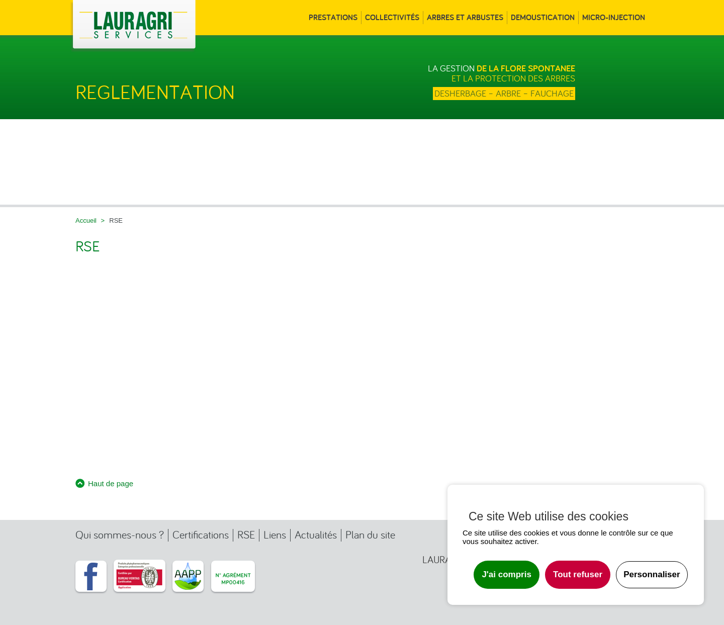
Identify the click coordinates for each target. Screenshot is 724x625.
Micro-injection (613, 17)
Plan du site (370, 534)
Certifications (200, 534)
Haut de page (110, 483)
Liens (274, 534)
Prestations (333, 17)
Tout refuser (577, 574)
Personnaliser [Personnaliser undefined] (651, 574)
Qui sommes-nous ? (119, 534)
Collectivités (392, 17)
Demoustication (543, 17)
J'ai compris (506, 574)
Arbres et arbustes (465, 17)
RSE (246, 534)
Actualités (316, 534)
